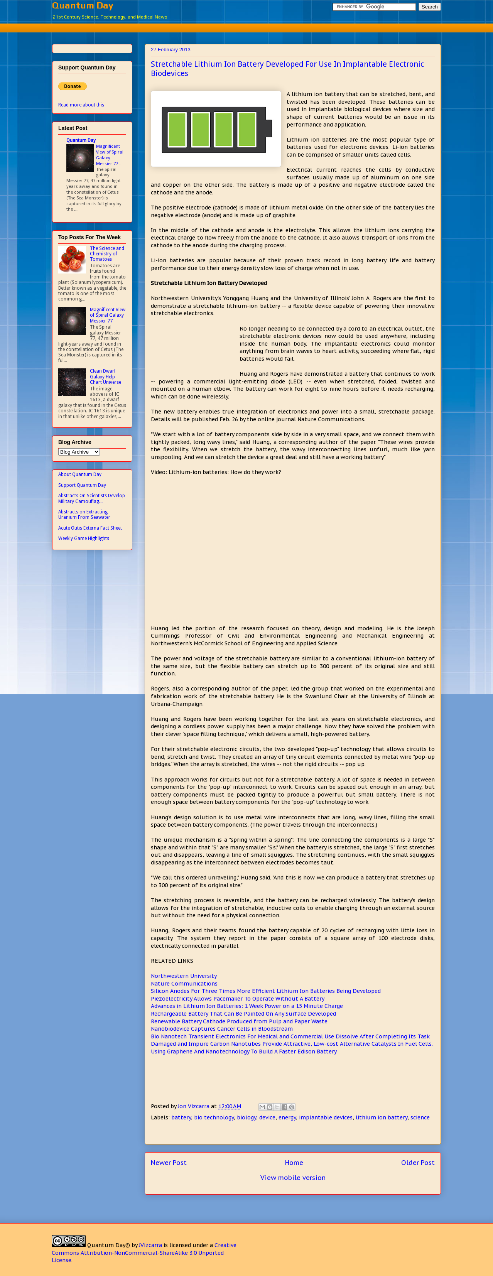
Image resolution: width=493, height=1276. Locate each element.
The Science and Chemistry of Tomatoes (107, 254)
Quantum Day (82, 5)
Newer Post (169, 1162)
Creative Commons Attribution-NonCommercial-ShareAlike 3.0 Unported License (144, 1253)
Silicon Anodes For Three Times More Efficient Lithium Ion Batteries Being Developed (266, 990)
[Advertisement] (246, 27)
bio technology (214, 1117)
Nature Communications (184, 983)
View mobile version (293, 1177)
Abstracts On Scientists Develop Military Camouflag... (91, 498)
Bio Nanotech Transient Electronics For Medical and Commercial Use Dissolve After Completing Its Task (290, 1036)
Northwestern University (184, 975)
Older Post (418, 1162)
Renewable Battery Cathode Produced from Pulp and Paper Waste (239, 1021)
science (420, 1117)
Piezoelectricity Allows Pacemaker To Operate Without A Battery (237, 998)
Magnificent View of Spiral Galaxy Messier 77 (109, 154)
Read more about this (81, 105)
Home (294, 1162)
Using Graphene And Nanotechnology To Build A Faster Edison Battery (244, 1051)
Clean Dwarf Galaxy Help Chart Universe (105, 376)
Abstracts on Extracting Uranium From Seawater (84, 514)
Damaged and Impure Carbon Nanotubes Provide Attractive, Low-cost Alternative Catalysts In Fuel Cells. (292, 1043)
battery (181, 1117)
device (267, 1117)
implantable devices (326, 1117)
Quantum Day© (108, 1245)
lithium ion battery (381, 1117)
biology (246, 1117)
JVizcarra (150, 1245)
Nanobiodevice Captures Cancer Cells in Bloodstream (222, 1028)
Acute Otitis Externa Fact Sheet (90, 528)
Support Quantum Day (82, 485)
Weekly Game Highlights (83, 538)
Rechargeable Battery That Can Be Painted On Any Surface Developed (243, 1013)
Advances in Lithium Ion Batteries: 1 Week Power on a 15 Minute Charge (247, 1006)
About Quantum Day (79, 474)
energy (287, 1117)
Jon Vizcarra (194, 1106)
